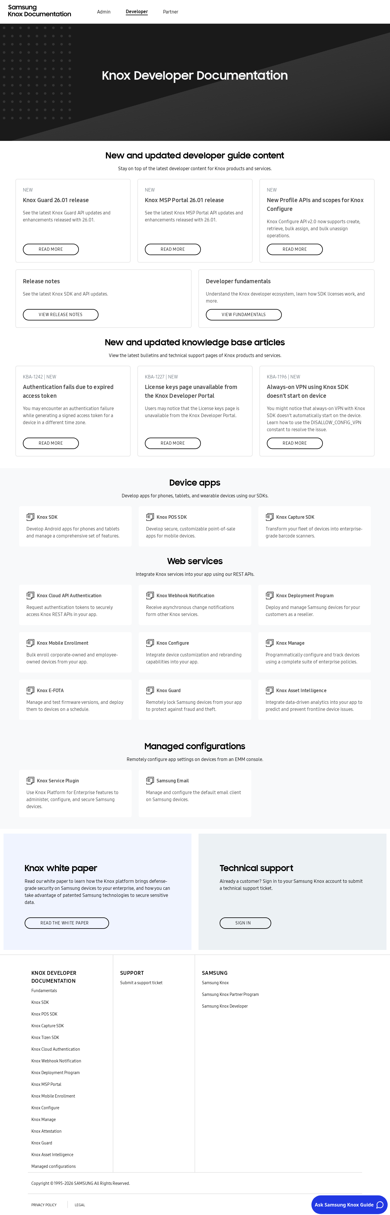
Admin (104, 11)
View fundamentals (244, 315)
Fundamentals (44, 991)
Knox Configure (45, 1108)
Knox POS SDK (44, 1014)
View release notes (61, 315)
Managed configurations (53, 1166)
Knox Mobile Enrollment (53, 1096)
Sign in (243, 923)
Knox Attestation (46, 1131)
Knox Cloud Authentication (55, 1049)
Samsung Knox (215, 983)
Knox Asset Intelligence (52, 1155)
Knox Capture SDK (47, 1026)
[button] (68, 970)
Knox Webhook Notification (56, 1061)
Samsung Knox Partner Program (230, 994)
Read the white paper (64, 923)
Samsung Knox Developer (225, 1006)
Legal (80, 1204)
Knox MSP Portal (46, 1084)
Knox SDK (40, 1002)
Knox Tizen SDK (45, 1037)
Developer (137, 11)
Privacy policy (44, 1204)
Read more (51, 249)
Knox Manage (43, 1119)
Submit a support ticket (141, 983)
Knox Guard (41, 1143)
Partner (170, 11)
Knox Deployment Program (55, 1073)
